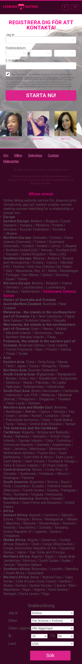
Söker (12, 620)
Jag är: (10, 34)
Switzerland (52, 291)
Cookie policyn (52, 77)
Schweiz (69, 291)
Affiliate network (41, 194)
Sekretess (35, 155)
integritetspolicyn (32, 77)
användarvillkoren (14, 77)
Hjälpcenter (11, 161)
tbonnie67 (38, 138)
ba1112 (65, 138)
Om (5, 155)
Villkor (18, 155)
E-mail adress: (15, 60)
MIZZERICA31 (10, 138)
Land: (12, 644)
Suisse (8, 296)
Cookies (53, 155)
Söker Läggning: (20, 628)
